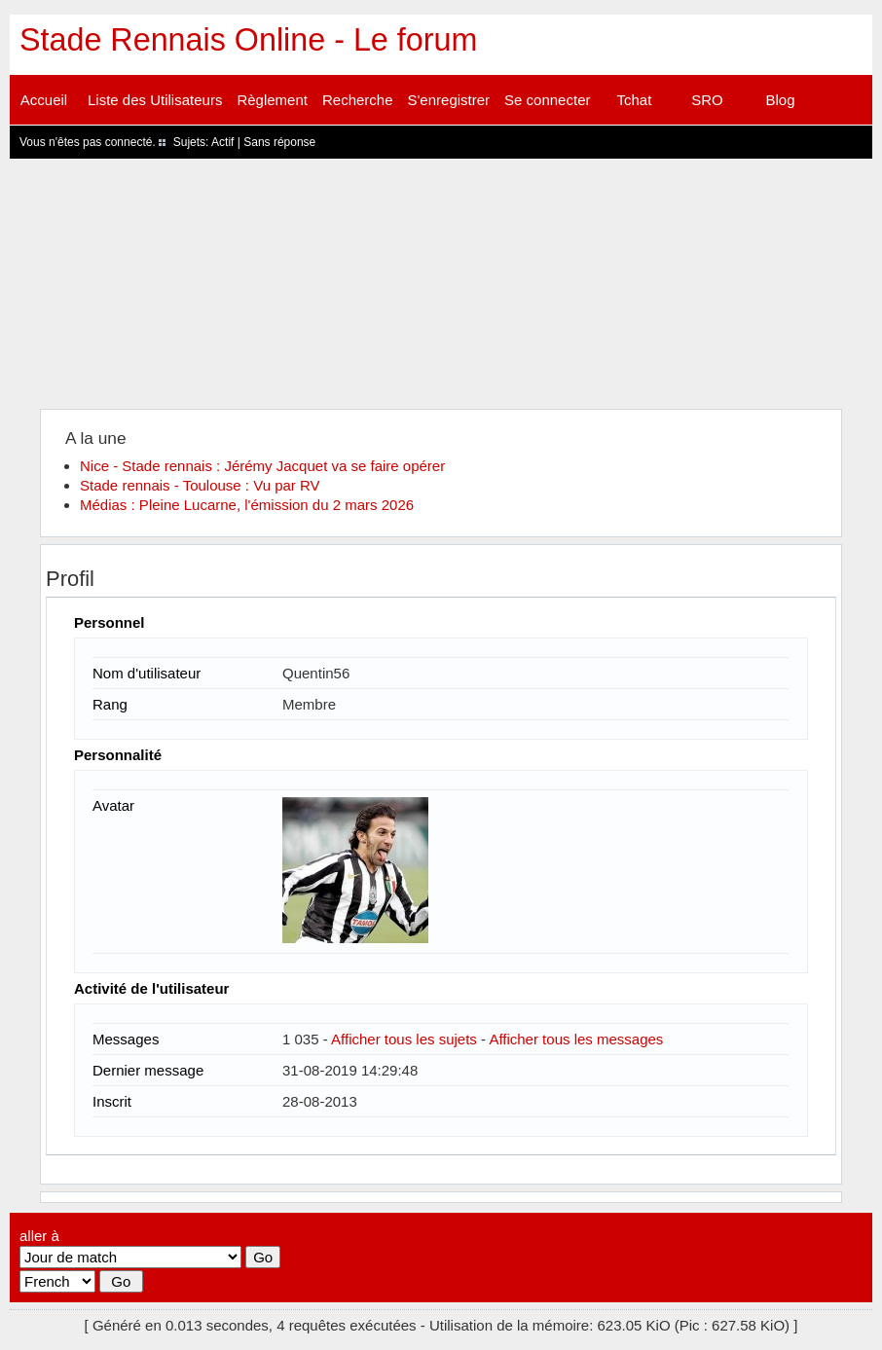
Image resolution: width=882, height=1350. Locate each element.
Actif (222, 142)
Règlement (272, 99)
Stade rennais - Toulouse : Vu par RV (200, 485)
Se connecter (547, 99)
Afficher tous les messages (576, 1039)
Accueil (43, 99)
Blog (779, 99)
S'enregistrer (449, 99)
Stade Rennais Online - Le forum (248, 39)
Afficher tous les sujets (404, 1039)
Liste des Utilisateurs (155, 99)
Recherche (357, 99)
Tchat (634, 99)
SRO (707, 99)
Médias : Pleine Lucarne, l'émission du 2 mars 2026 (247, 504)
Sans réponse (279, 142)
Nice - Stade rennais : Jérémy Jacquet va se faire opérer (262, 465)
